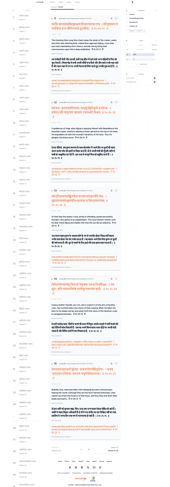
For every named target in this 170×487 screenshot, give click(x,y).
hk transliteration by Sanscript (61, 91)
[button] (116, 18)
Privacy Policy (76, 473)
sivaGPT (81, 461)
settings (141, 74)
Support (109, 461)
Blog (88, 461)
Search (94, 461)
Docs (73, 461)
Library (67, 461)
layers (141, 41)
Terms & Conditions (63, 473)
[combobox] (128, 54)
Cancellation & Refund (90, 473)
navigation (141, 11)
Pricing (101, 461)
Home (60, 461)
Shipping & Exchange (106, 473)
